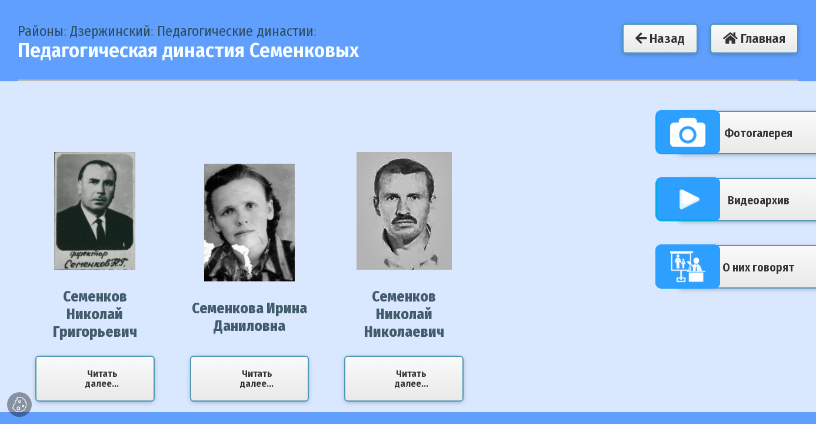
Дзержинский (110, 31)
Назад (660, 39)
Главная (754, 39)
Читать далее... (102, 378)
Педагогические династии (235, 31)
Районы (41, 31)
